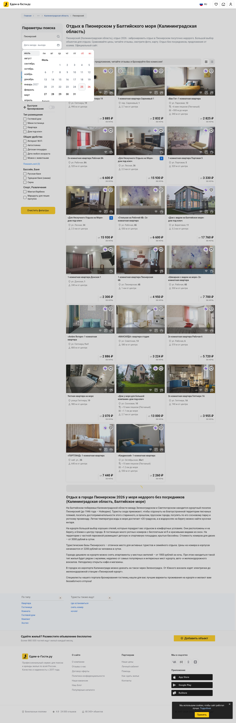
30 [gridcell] (67, 94)
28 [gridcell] (52, 94)
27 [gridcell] (45, 94)
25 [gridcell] (81, 86)
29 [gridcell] (60, 94)
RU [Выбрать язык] (203, 4)
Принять (202, 714)
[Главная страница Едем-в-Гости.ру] (17, 4)
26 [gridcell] (89, 86)
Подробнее (205, 708)
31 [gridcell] (74, 94)
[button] (216, 4)
